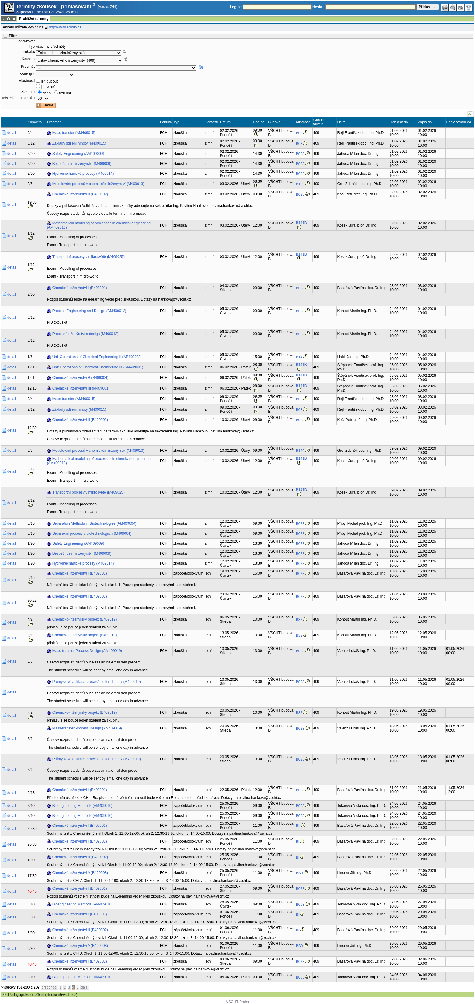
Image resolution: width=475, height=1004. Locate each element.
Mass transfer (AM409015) (73, 133)
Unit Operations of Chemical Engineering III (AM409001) (97, 367)
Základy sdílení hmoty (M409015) (79, 143)
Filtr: (13, 36)
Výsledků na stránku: (18, 98)
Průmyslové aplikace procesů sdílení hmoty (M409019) (96, 682)
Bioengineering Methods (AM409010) (82, 806)
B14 (299, 357)
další (84, 987)
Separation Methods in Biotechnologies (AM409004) (94, 523)
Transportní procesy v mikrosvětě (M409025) (88, 257)
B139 (300, 184)
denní (46, 93)
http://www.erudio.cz (65, 27)
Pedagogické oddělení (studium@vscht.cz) (42, 995)
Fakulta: (29, 51)
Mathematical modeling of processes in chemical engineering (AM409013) (99, 225)
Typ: (32, 46)
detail (11, 133)
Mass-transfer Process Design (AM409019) (87, 651)
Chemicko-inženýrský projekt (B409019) (84, 619)
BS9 (299, 873)
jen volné (48, 87)
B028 (300, 154)
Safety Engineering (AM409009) (78, 154)
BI (297, 841)
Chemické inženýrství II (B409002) (80, 194)
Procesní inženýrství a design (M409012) (85, 334)
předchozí (49, 987)
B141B (301, 223)
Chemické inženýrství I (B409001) (79, 288)
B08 (299, 133)
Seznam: (28, 92)
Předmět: (28, 66)
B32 (299, 620)
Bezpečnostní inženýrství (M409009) (81, 163)
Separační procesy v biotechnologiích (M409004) (91, 533)
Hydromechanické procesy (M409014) (83, 173)
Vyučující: (28, 74)
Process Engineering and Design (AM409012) (89, 311)
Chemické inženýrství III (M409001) (81, 388)
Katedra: (28, 59)
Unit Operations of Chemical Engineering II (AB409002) (97, 357)
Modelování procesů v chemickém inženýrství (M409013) (98, 184)
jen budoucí (50, 81)
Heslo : (318, 7)
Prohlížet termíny (33, 19)
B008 (300, 311)
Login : (236, 7)
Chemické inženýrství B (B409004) (80, 378)
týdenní (65, 93)
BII (298, 826)
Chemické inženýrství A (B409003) (80, 873)
